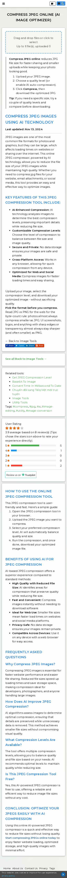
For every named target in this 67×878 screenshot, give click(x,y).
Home (7, 868)
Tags (52, 868)
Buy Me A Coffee (52, 3)
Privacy (43, 868)
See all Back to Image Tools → (26, 358)
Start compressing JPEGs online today (30, 837)
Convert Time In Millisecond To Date (36, 385)
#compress (20, 406)
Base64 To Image (24, 381)
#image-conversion (39, 410)
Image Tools (20, 398)
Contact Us (31, 868)
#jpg (32, 406)
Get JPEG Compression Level (32, 377)
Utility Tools (19, 402)
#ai (39, 406)
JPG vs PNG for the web (29, 312)
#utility (20, 410)
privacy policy (8, 876)
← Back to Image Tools (20, 341)
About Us (17, 868)
